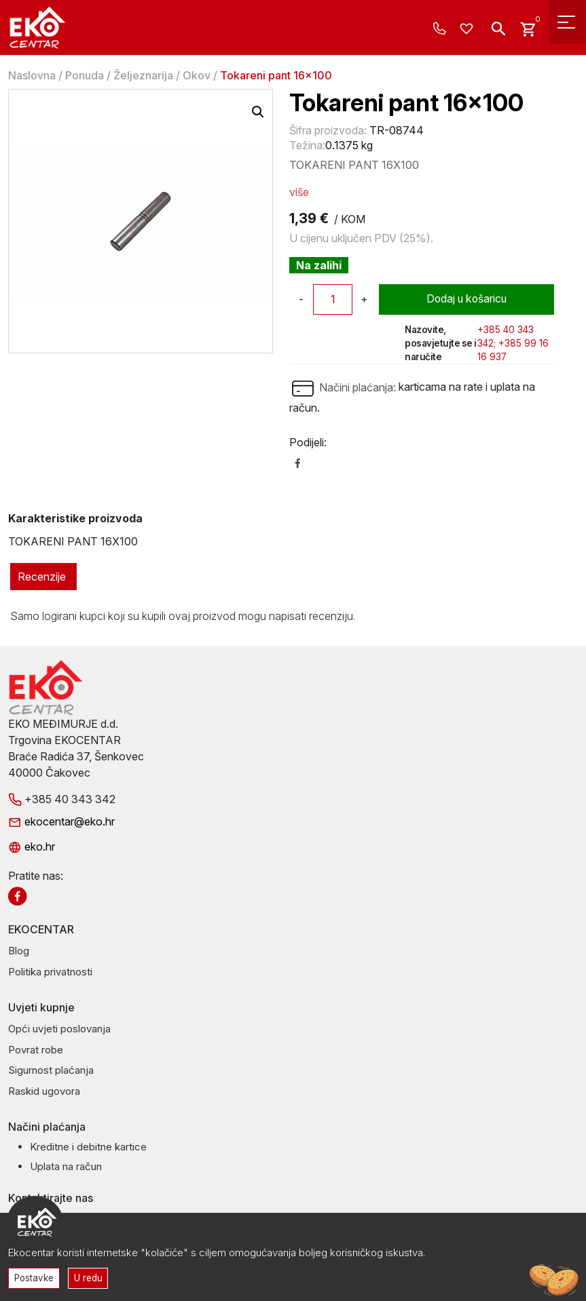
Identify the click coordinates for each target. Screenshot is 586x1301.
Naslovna (32, 75)
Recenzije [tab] (42, 576)
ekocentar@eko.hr (61, 821)
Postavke (34, 1277)
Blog (18, 950)
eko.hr (31, 846)
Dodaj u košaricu (467, 299)
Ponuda (84, 75)
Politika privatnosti (50, 971)
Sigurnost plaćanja (51, 1070)
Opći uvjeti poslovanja (59, 1028)
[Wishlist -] (468, 29)
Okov (196, 75)
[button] (258, 112)
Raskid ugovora (44, 1091)
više (299, 192)
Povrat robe (35, 1049)
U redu (90, 1277)
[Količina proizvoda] (332, 299)
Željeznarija (143, 75)
